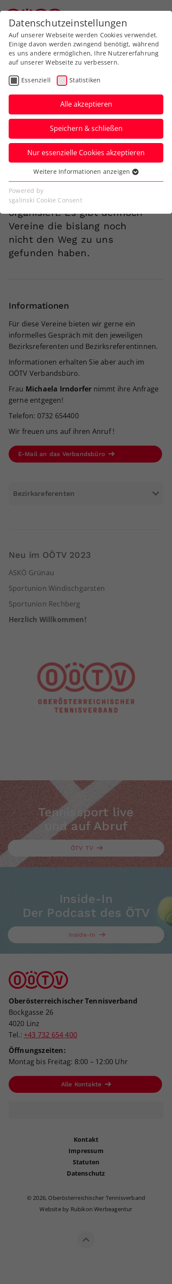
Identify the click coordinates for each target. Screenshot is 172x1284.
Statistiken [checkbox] (85, 80)
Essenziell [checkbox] (36, 80)
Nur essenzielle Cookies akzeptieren (86, 152)
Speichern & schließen (86, 128)
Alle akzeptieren (86, 104)
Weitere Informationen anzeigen (85, 171)
